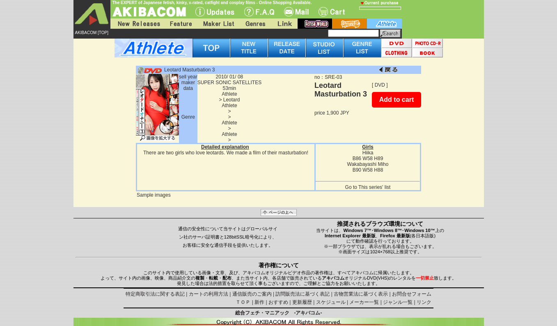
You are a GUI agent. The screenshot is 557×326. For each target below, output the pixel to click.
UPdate (215, 12)
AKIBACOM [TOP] (92, 32)
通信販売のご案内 (252, 294)
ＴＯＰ (243, 302)
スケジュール (331, 302)
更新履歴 (302, 302)
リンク (424, 302)
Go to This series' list (368, 187)
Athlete (229, 94)
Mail (296, 12)
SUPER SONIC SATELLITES (229, 82)
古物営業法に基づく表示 (361, 294)
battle (349, 23)
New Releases (137, 23)
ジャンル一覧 (398, 302)
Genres (254, 23)
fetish (315, 23)
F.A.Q (259, 12)
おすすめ (278, 302)
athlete (384, 23)
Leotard (231, 100)
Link (284, 23)
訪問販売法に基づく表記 (302, 294)
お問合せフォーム (411, 294)
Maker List (218, 23)
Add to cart (396, 99)
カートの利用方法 (208, 294)
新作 (259, 302)
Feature (180, 23)
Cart (331, 12)
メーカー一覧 (364, 302)
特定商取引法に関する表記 (155, 294)
